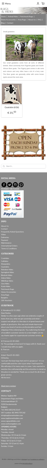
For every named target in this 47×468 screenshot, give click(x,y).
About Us (32, 20)
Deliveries (5, 237)
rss (29, 459)
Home (3, 16)
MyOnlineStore (27, 463)
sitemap (24, 459)
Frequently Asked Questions (12, 232)
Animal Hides (13, 16)
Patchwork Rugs (26, 16)
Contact (10, 23)
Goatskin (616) (12, 107)
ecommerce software (37, 459)
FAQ (39, 20)
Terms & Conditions (9, 248)
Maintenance (6, 243)
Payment (4, 240)
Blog (3, 23)
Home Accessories (8, 20)
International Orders (9, 246)
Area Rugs (22, 20)
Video (3, 234)
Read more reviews (8, 386)
